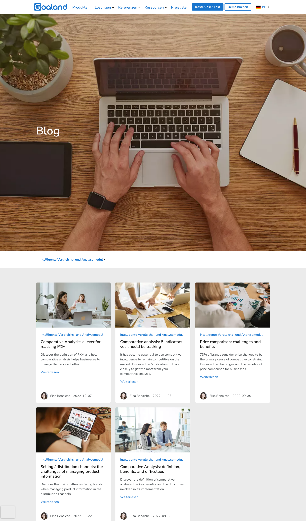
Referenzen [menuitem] (127, 7)
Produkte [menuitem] (80, 7)
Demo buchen (238, 7)
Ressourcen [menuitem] (154, 7)
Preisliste (179, 7)
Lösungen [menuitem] (103, 7)
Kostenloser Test (207, 7)
